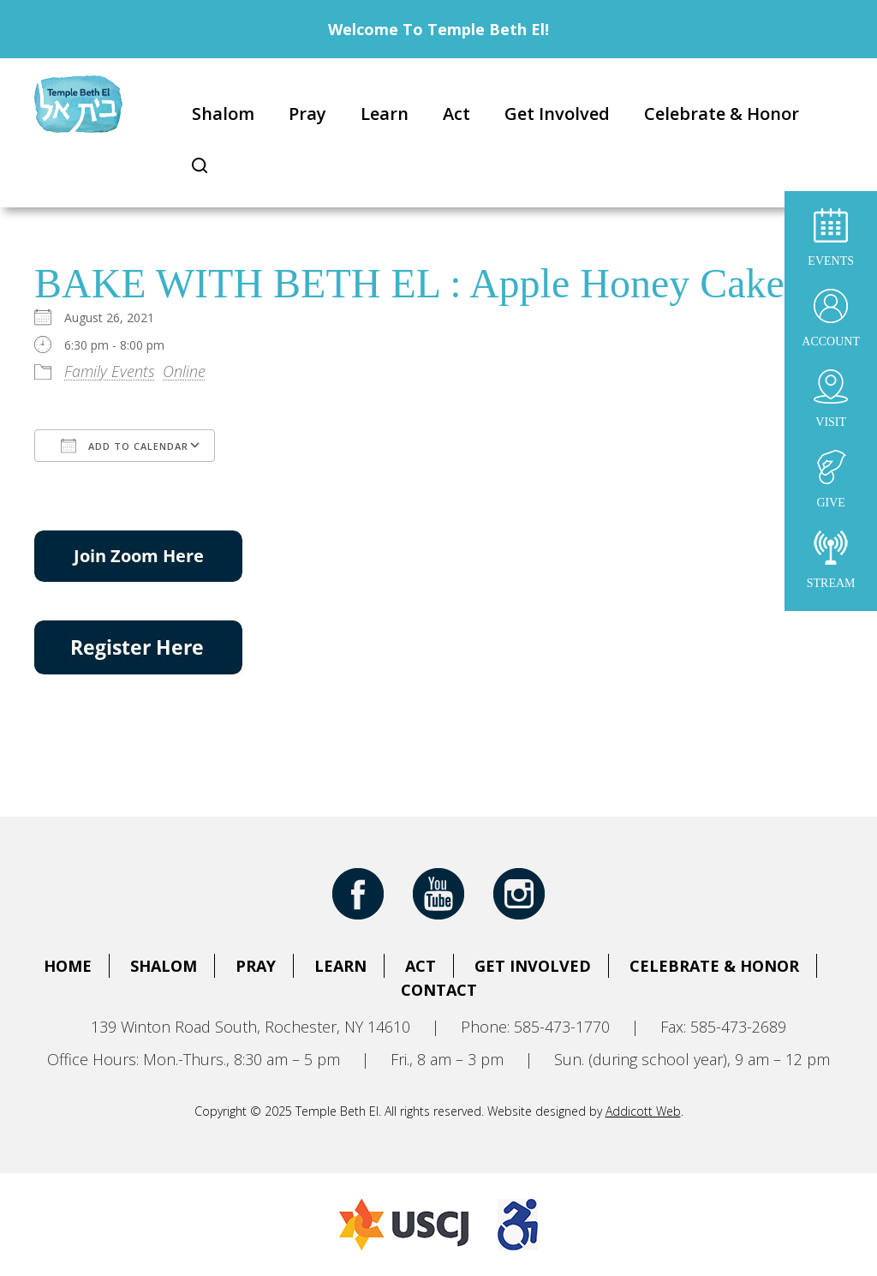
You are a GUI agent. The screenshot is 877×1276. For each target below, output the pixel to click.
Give (831, 479)
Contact (439, 989)
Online (184, 371)
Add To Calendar (124, 445)
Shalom (223, 113)
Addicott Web (643, 1111)
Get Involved (557, 113)
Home (68, 966)
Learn (385, 113)
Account (831, 318)
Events (831, 237)
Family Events (109, 371)
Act (456, 113)
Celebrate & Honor (721, 113)
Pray (307, 113)
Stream (831, 560)
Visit (831, 398)
